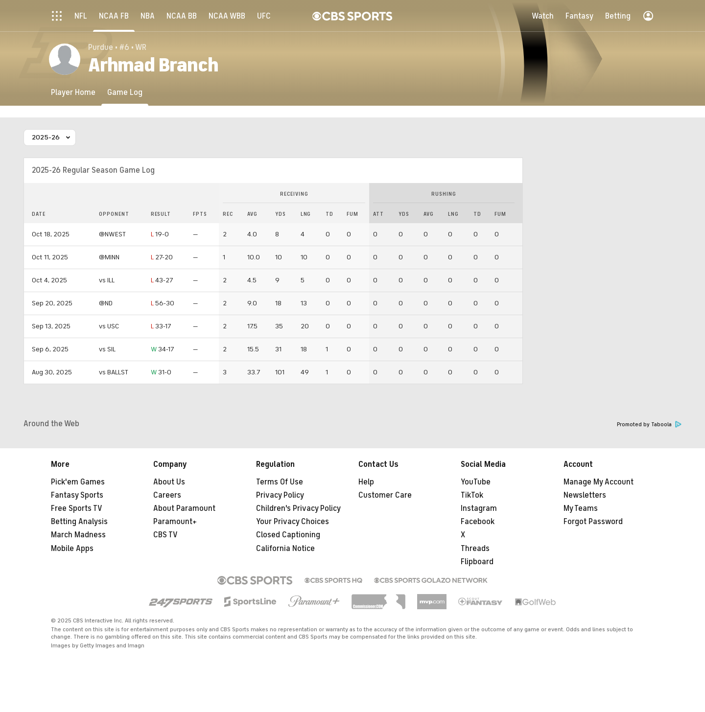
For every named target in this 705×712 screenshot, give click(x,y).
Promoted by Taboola (649, 424)
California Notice (285, 548)
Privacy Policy (280, 495)
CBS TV (165, 535)
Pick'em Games (78, 482)
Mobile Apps (72, 548)
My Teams (581, 508)
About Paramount (184, 508)
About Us (169, 482)
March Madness (78, 535)
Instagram (479, 508)
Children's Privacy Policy (298, 508)
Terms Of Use (279, 482)
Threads (475, 548)
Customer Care (385, 495)
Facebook (477, 522)
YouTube (476, 482)
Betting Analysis (79, 522)
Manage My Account (599, 482)
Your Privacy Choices (292, 522)
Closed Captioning (288, 535)
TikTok (472, 495)
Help (366, 482)
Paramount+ (175, 522)
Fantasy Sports (77, 495)
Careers (167, 495)
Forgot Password (593, 522)
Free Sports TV (76, 508)
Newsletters (585, 495)
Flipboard (477, 562)
